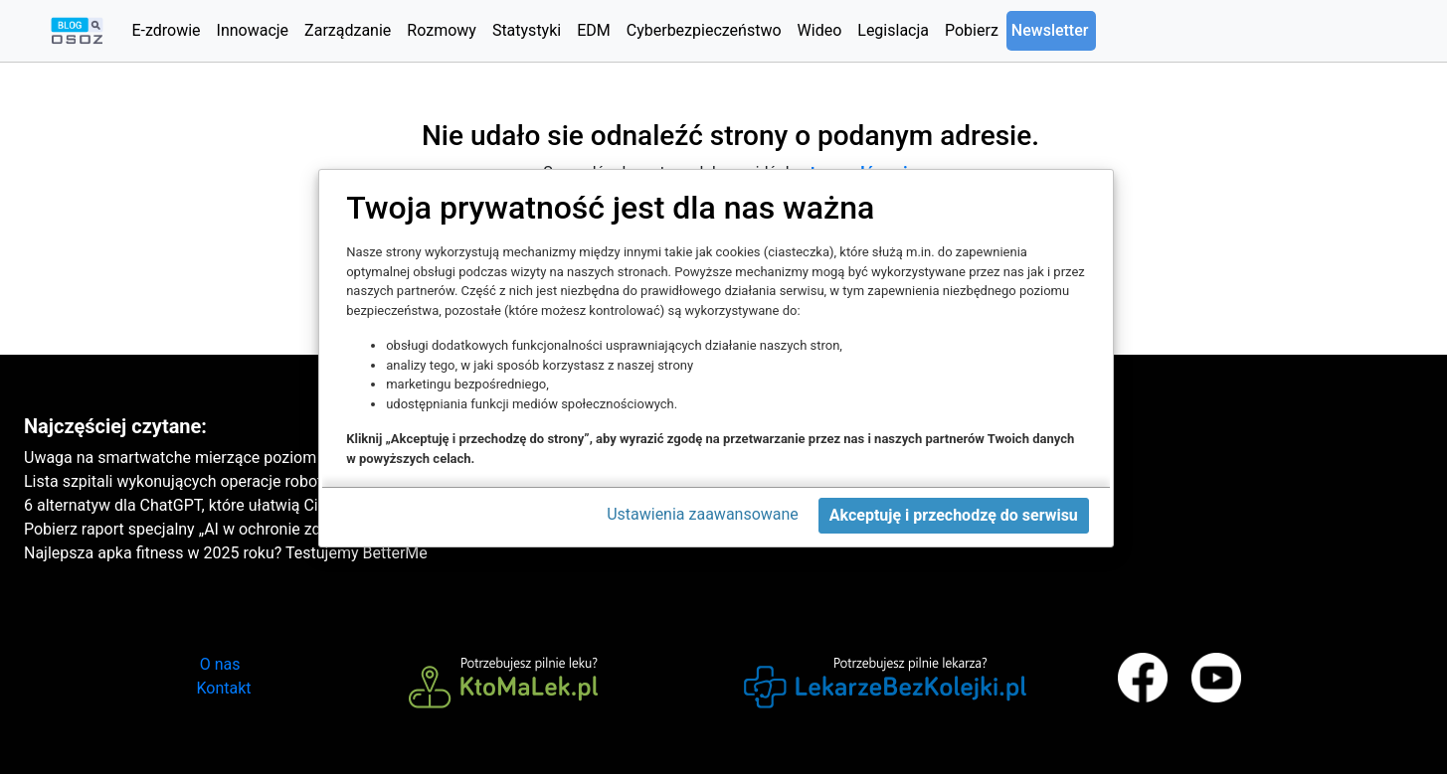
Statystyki (526, 30)
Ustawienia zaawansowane (703, 514)
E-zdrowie (165, 30)
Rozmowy (441, 30)
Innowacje (253, 30)
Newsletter (1050, 30)
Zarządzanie (347, 30)
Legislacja (893, 30)
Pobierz (971, 30)
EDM (594, 30)
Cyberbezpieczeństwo (704, 30)
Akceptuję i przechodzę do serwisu (953, 515)
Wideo (820, 30)
